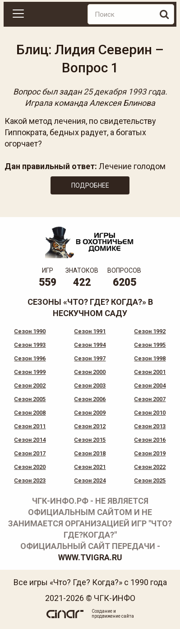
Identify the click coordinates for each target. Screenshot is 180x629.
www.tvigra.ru (90, 557)
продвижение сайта (113, 616)
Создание (102, 611)
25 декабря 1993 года (124, 91)
